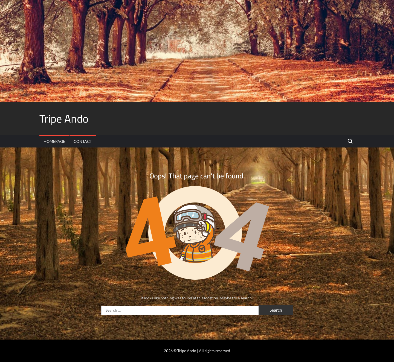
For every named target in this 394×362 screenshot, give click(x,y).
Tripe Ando (63, 118)
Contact (83, 141)
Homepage (54, 141)
